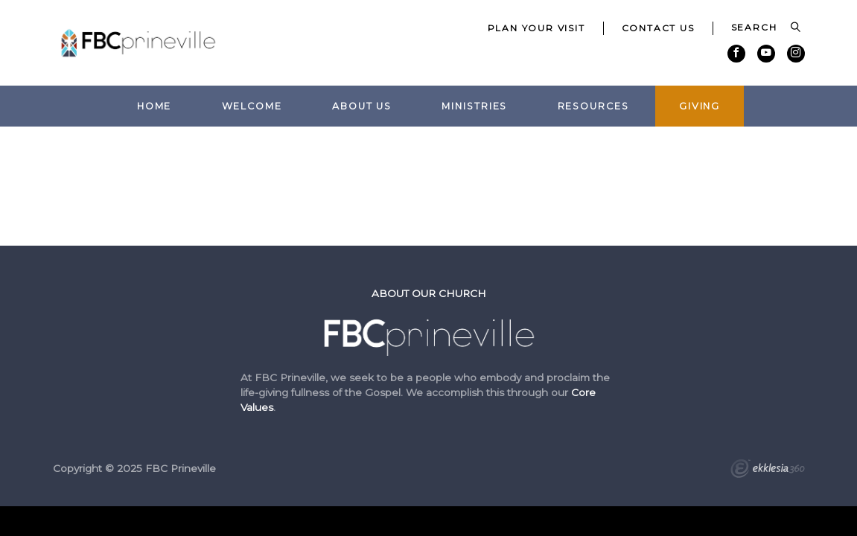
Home (154, 106)
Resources (593, 106)
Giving (699, 106)
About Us (362, 106)
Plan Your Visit (536, 28)
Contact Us (658, 28)
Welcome (252, 106)
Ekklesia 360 (767, 470)
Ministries (474, 106)
